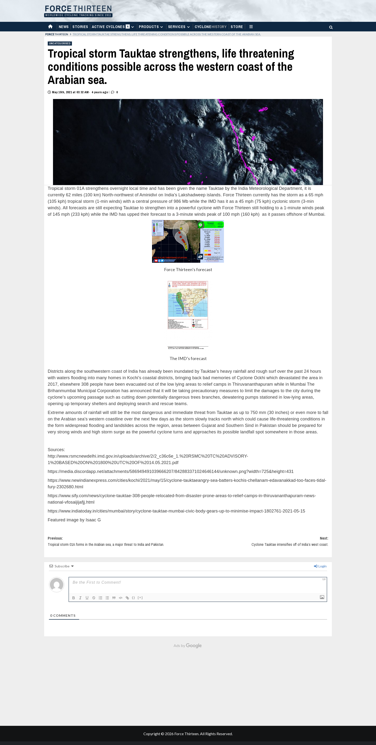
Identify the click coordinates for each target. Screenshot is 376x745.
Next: (258, 543)
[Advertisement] (188, 684)
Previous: (118, 543)
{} (133, 597)
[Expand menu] (132, 27)
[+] (140, 597)
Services (179, 26)
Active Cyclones (113, 27)
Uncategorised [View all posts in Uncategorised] (59, 43)
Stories (80, 26)
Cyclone (211, 26)
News (64, 26)
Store (237, 26)
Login (320, 566)
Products (151, 26)
